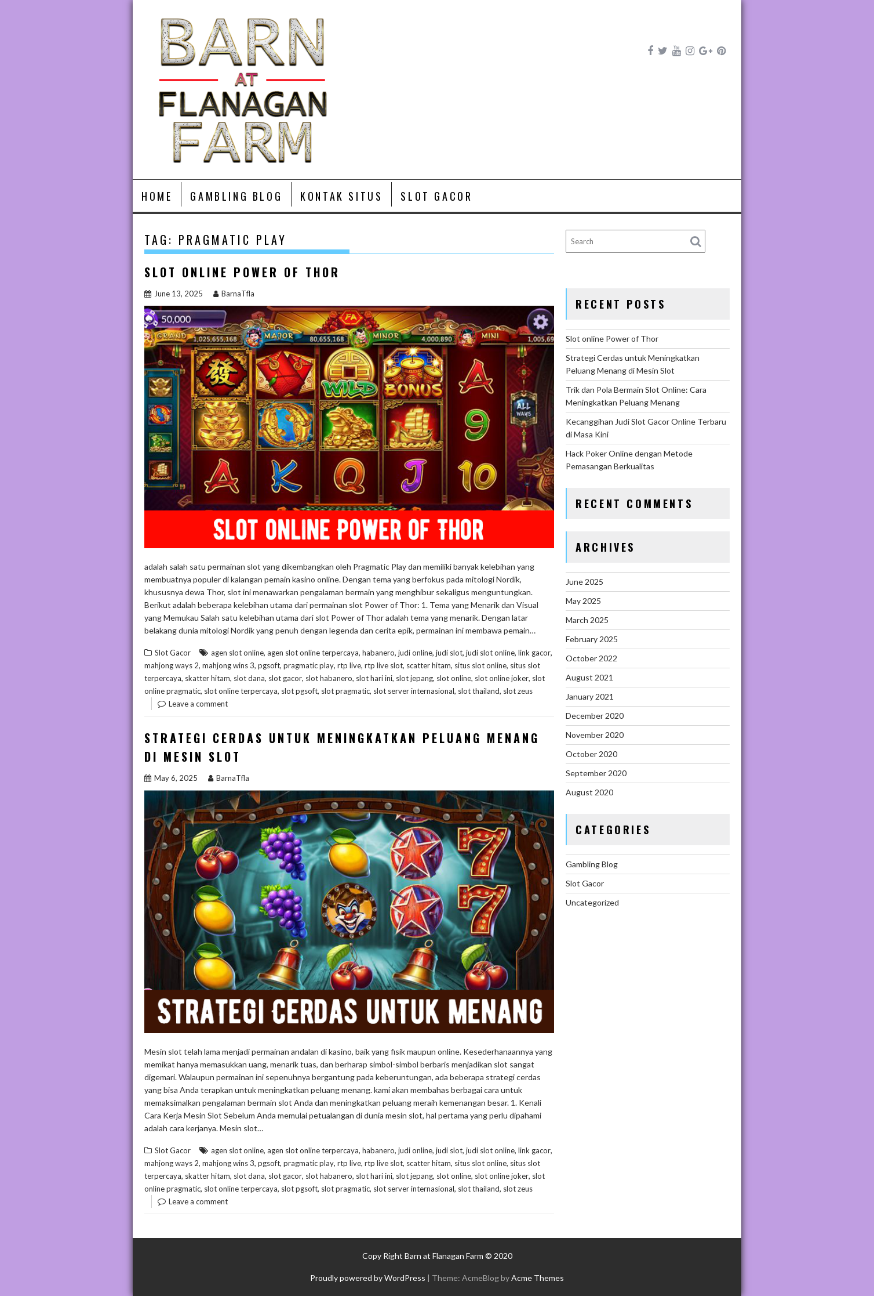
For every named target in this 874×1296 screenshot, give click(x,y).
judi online (415, 652)
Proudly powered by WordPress (367, 1278)
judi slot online (490, 652)
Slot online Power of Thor (242, 272)
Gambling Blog (236, 196)
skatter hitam (207, 678)
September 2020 (596, 773)
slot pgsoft (299, 691)
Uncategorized (592, 902)
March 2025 (587, 620)
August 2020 (589, 792)
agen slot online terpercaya (313, 652)
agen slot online (237, 652)
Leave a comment (198, 703)
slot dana (249, 678)
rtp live (349, 665)
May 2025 (583, 601)
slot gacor (285, 678)
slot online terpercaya (241, 691)
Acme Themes (537, 1278)
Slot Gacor (436, 196)
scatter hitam (428, 665)
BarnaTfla (233, 293)
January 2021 (590, 696)
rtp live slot (384, 665)
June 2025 (584, 582)
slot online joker (502, 678)
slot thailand (479, 691)
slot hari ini (374, 678)
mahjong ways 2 (171, 665)
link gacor (534, 652)
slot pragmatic (345, 691)
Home (156, 196)
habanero (378, 652)
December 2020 (595, 716)
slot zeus (518, 691)
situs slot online (480, 665)
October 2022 (591, 658)
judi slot (449, 652)
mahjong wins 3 (228, 665)
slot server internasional (413, 691)
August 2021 (589, 677)
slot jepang (414, 678)
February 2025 (592, 639)
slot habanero (328, 678)
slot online (453, 678)
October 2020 (591, 754)
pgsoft (269, 665)
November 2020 (595, 735)
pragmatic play (308, 665)
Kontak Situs (341, 196)
